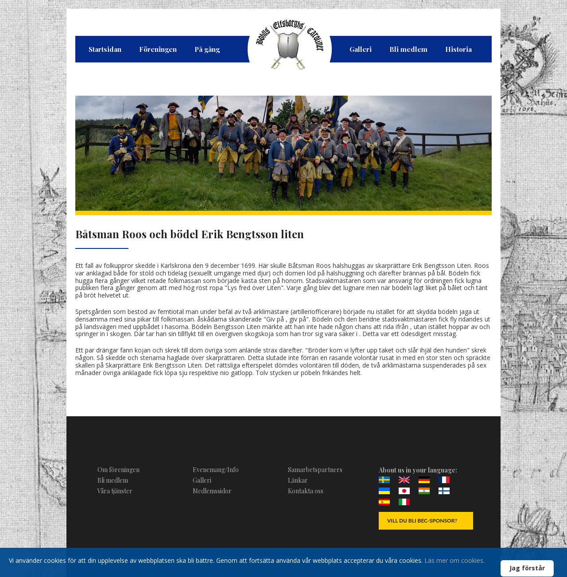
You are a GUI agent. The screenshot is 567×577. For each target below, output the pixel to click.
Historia (458, 49)
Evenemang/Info (216, 469)
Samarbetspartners (315, 469)
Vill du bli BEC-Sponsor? (422, 520)
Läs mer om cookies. (454, 560)
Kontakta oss (305, 491)
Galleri (361, 49)
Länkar (298, 480)
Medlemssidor (212, 491)
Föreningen (158, 49)
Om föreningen (118, 469)
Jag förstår (527, 568)
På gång (207, 49)
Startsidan (105, 49)
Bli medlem (408, 49)
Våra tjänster (114, 491)
